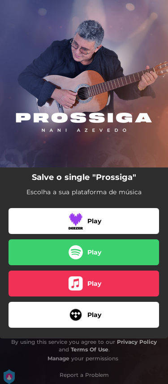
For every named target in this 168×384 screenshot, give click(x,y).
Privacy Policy (137, 341)
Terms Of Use (89, 349)
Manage (58, 358)
